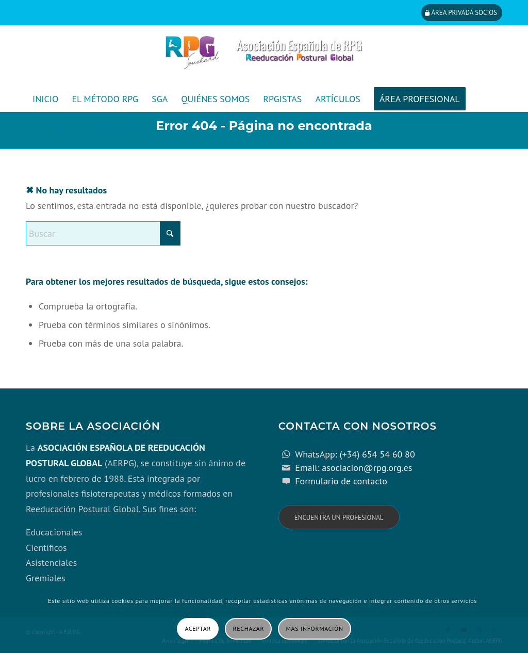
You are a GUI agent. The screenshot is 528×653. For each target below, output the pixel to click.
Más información (314, 628)
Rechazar (249, 628)
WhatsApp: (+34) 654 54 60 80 (355, 454)
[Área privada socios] (461, 12)
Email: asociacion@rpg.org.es (353, 468)
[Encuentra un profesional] (339, 517)
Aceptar (198, 628)
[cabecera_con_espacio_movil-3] (264, 55)
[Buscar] (495, 125)
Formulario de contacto (341, 481)
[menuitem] (45, 99)
